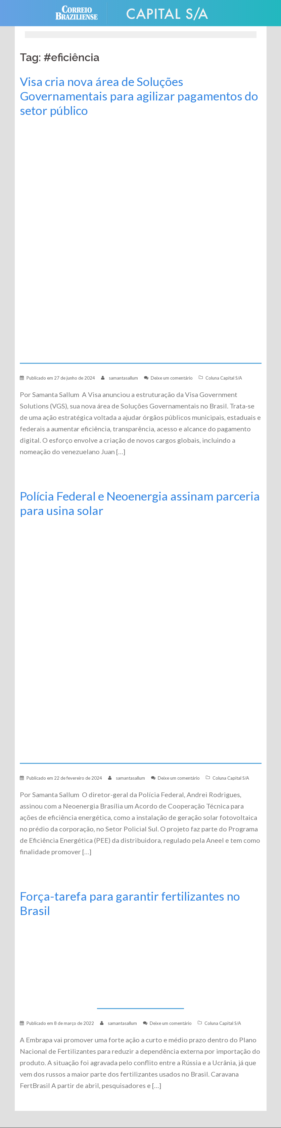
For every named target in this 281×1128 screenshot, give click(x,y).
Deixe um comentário (172, 378)
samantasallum (123, 378)
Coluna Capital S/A (223, 378)
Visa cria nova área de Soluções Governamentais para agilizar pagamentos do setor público (139, 96)
